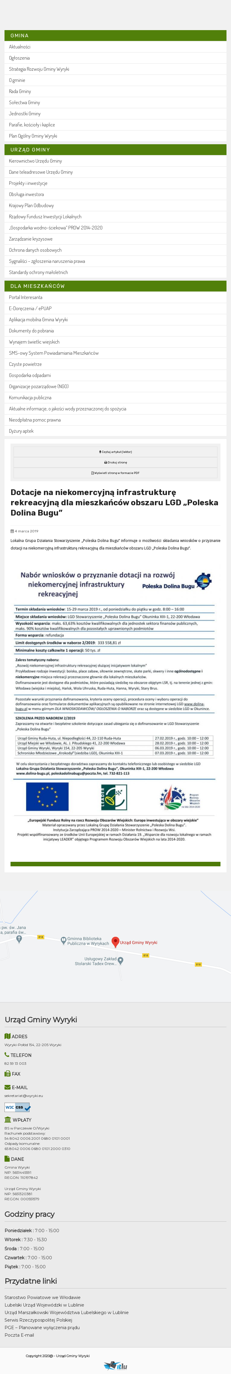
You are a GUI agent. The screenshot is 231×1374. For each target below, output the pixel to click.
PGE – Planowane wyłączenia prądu (42, 1327)
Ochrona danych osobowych (35, 250)
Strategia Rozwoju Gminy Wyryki (39, 69)
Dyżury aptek (21, 431)
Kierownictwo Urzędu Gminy (35, 160)
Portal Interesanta (25, 297)
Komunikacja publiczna (30, 397)
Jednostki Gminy (25, 113)
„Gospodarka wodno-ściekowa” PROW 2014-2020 (56, 227)
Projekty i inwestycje (28, 183)
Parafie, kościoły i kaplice (32, 124)
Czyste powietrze (25, 364)
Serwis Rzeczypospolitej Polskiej (38, 1320)
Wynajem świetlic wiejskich (34, 341)
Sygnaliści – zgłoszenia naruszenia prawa (47, 261)
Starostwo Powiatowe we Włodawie (43, 1297)
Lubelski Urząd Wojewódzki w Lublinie (44, 1305)
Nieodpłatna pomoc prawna (35, 419)
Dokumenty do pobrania (31, 330)
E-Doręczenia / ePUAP (30, 308)
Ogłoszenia (19, 58)
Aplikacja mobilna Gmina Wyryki (38, 319)
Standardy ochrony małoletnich (38, 272)
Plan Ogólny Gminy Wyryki (33, 135)
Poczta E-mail (19, 1335)
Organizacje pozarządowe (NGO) (39, 386)
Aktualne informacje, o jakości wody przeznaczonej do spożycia (67, 408)
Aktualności (19, 46)
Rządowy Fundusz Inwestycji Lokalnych (45, 216)
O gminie (17, 80)
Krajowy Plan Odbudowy (31, 205)
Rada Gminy (20, 91)
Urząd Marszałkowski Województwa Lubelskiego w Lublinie (67, 1312)
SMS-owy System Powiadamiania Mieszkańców (54, 353)
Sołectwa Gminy (24, 102)
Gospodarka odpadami (30, 375)
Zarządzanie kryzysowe (31, 238)
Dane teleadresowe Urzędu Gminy (41, 172)
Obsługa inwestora (26, 194)
